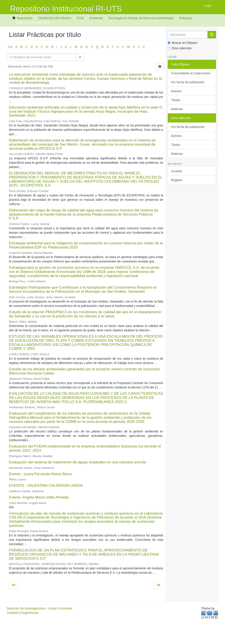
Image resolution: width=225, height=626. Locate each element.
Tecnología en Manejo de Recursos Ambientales (141, 18)
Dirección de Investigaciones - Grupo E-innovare (39, 608)
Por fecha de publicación (188, 82)
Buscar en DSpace (183, 42)
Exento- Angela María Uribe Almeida (39, 497)
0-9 (10, 47)
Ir (80, 57)
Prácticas (185, 18)
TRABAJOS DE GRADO (54, 18)
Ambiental (96, 18)
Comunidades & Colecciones (190, 73)
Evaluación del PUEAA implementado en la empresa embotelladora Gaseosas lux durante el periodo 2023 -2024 (85, 448)
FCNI (80, 18)
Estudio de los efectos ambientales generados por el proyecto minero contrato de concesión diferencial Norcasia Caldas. (84, 371)
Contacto (13, 612)
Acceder (176, 171)
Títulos (175, 100)
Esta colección (180, 48)
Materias (177, 109)
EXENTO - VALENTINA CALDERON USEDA (46, 485)
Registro (176, 180)
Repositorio (24, 18)
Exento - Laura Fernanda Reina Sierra (40, 474)
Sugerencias (29, 612)
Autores (176, 91)
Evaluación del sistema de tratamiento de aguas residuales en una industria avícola (77, 462)
